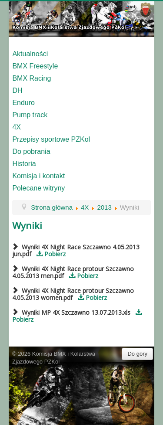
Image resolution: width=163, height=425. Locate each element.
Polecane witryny (38, 188)
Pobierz (49, 254)
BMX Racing (31, 78)
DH (17, 90)
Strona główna (52, 207)
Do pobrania (31, 151)
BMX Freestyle (35, 66)
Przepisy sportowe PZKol (51, 139)
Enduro (23, 102)
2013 (104, 207)
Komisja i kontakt (38, 176)
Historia (24, 163)
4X (16, 127)
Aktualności (30, 54)
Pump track (29, 115)
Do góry (137, 353)
